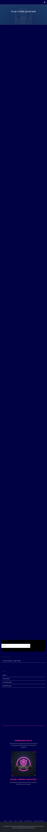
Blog (15, 821)
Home (5, 821)
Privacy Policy (28, 821)
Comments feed (7, 682)
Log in (4, 675)
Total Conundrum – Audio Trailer (12, 661)
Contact (21, 821)
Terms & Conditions (39, 821)
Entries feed (6, 679)
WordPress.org (7, 686)
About (10, 821)
